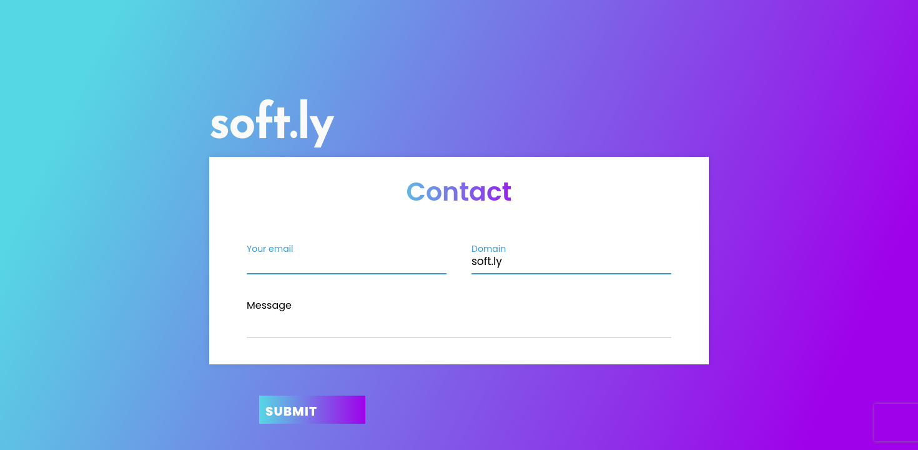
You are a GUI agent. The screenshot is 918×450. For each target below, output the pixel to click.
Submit (291, 411)
